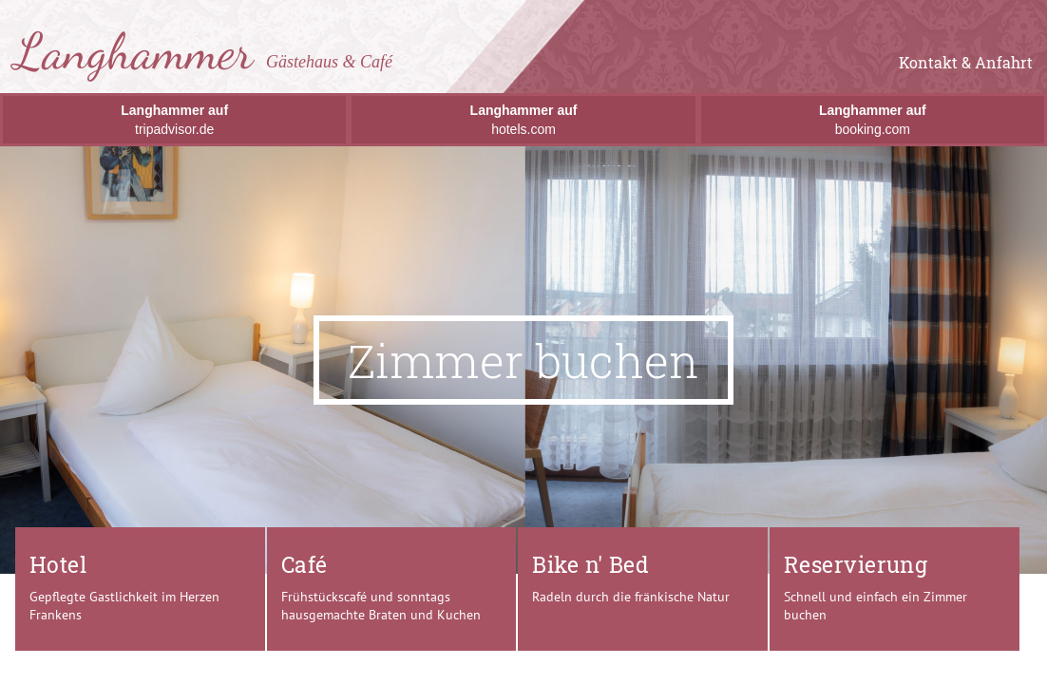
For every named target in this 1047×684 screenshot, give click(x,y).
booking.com (872, 120)
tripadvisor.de (174, 120)
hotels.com (524, 120)
